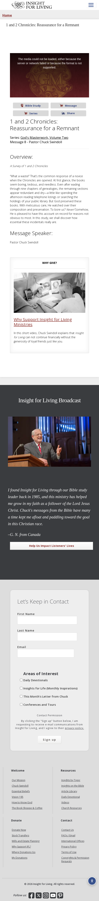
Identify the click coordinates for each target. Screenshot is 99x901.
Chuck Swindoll (20, 785)
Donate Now (19, 830)
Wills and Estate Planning (25, 841)
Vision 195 (17, 797)
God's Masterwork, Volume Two (44, 137)
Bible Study (31, 105)
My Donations (19, 857)
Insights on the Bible (72, 785)
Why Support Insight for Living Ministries (43, 322)
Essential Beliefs (21, 791)
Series (30, 113)
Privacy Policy (68, 846)
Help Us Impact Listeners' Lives (51, 546)
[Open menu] (91, 5)
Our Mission (18, 780)
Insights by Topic (70, 780)
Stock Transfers (20, 835)
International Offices (72, 841)
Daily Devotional (70, 797)
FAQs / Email (68, 835)
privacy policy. (74, 728)
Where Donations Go (23, 852)
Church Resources (71, 808)
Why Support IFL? (21, 846)
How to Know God (22, 802)
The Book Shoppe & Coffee (27, 808)
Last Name (47, 635)
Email (45, 651)
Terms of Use (68, 852)
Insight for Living (32, 5)
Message (68, 105)
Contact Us (67, 830)
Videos (65, 802)
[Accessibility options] (92, 881)
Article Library (69, 791)
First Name (47, 618)
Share (68, 113)
